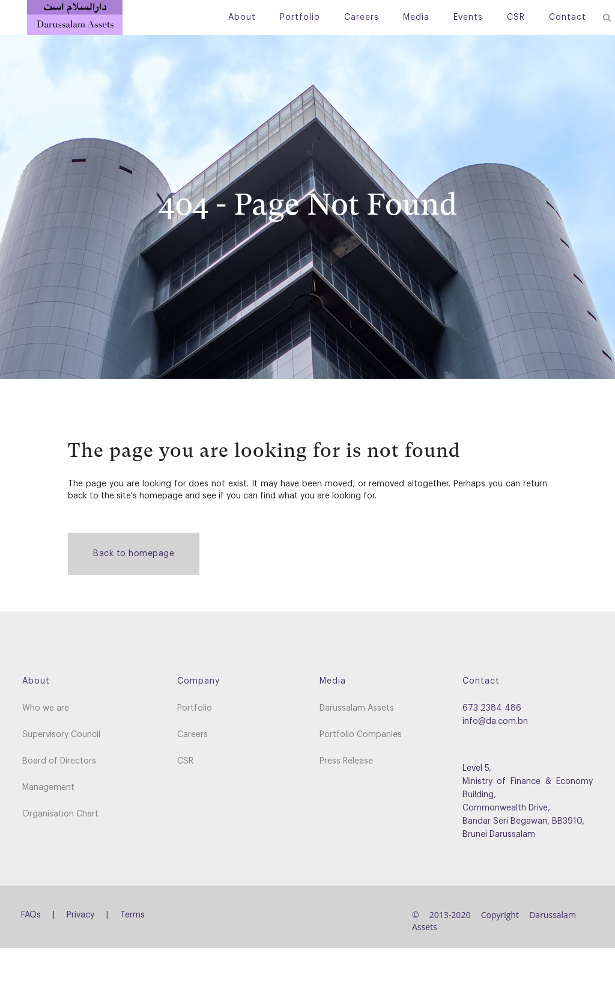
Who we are (45, 708)
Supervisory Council (61, 734)
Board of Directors (59, 761)
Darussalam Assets (357, 708)
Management (48, 787)
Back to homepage (133, 554)
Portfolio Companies (361, 734)
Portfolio (194, 708)
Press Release (346, 761)
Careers (192, 734)
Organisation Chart (60, 814)
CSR (185, 761)
